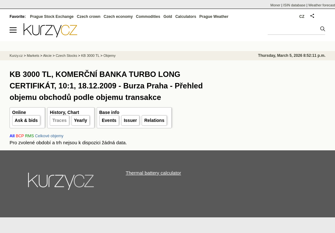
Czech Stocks (66, 55)
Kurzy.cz (16, 55)
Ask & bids (26, 120)
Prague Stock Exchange (52, 16)
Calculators (185, 16)
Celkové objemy (49, 136)
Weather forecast (321, 5)
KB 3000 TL (90, 55)
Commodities (148, 16)
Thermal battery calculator (153, 173)
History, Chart (64, 112)
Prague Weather (213, 16)
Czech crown (88, 16)
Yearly (80, 120)
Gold (167, 16)
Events (109, 120)
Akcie (47, 55)
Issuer (130, 120)
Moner (275, 5)
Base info (109, 112)
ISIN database (294, 5)
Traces (59, 120)
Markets (33, 55)
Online (19, 112)
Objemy (109, 55)
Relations (154, 120)
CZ (301, 16)
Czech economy (118, 16)
